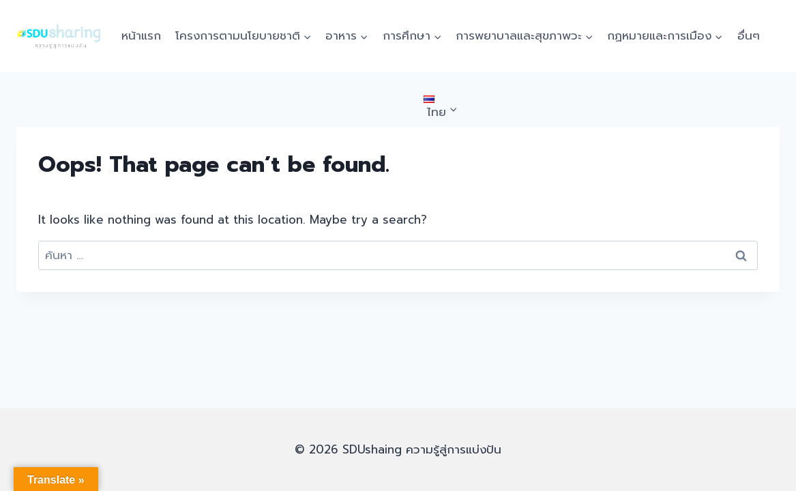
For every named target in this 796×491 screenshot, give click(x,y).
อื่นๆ (748, 35)
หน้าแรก (141, 35)
